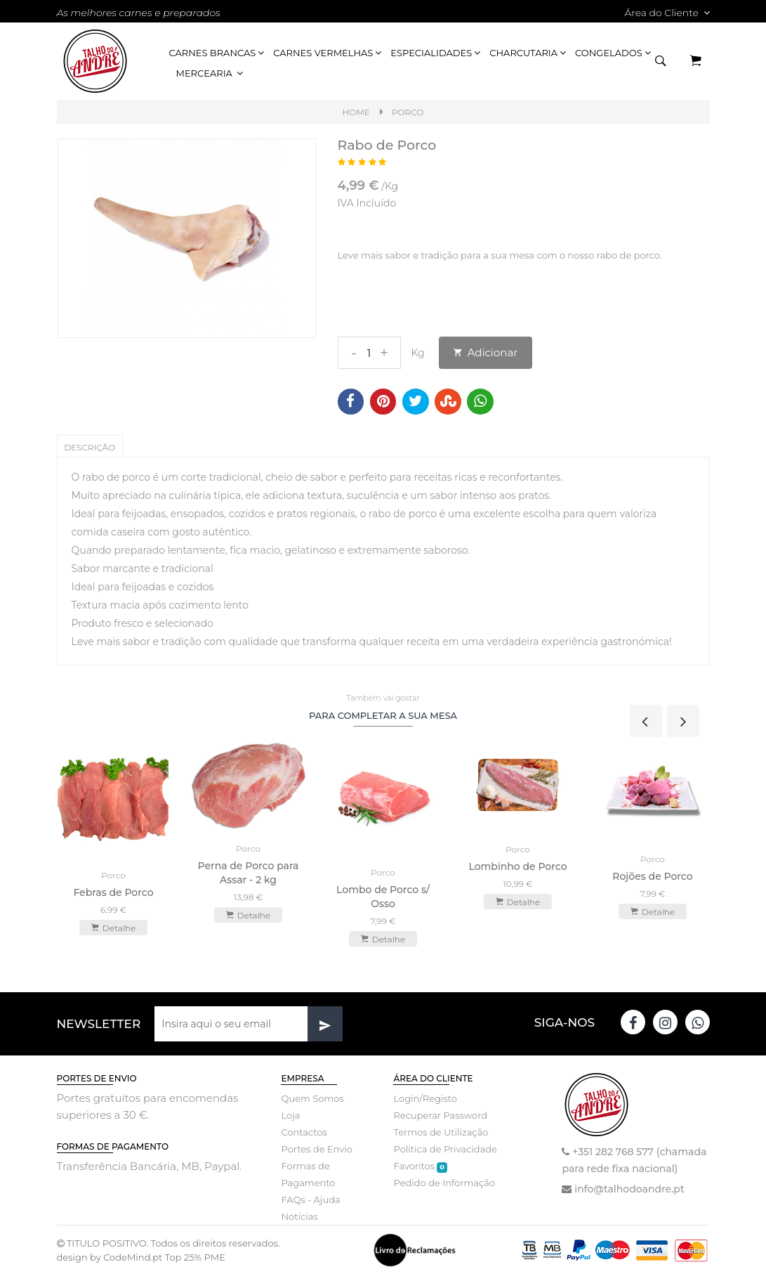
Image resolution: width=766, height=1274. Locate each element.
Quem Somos (312, 1097)
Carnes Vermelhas (328, 52)
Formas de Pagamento (308, 1173)
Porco (408, 112)
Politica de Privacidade (444, 1148)
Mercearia (211, 73)
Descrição (90, 447)
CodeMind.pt (132, 1256)
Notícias (299, 1215)
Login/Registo (424, 1097)
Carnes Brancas (218, 52)
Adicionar (486, 352)
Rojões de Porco (652, 875)
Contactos (303, 1131)
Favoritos (420, 1165)
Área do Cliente (666, 12)
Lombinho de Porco (517, 865)
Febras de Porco (113, 891)
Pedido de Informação (444, 1182)
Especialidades (436, 52)
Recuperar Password (440, 1114)
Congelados (614, 52)
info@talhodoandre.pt (629, 1188)
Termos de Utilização (440, 1131)
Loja (290, 1114)
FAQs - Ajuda (310, 1198)
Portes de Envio (316, 1148)
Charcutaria (528, 52)
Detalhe (113, 927)
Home (356, 112)
